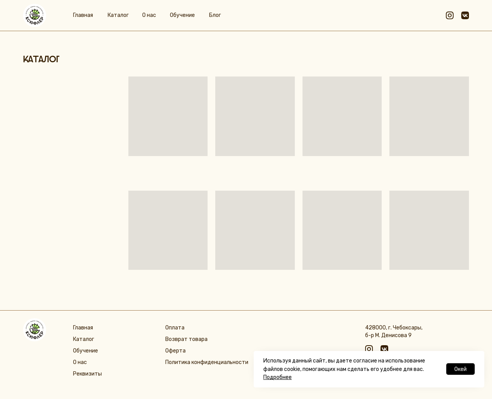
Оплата (174, 327)
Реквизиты (87, 374)
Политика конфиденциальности (206, 362)
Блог (215, 15)
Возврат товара (186, 339)
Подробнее (277, 377)
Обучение (182, 15)
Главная (83, 15)
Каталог (118, 15)
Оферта (175, 350)
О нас (149, 15)
